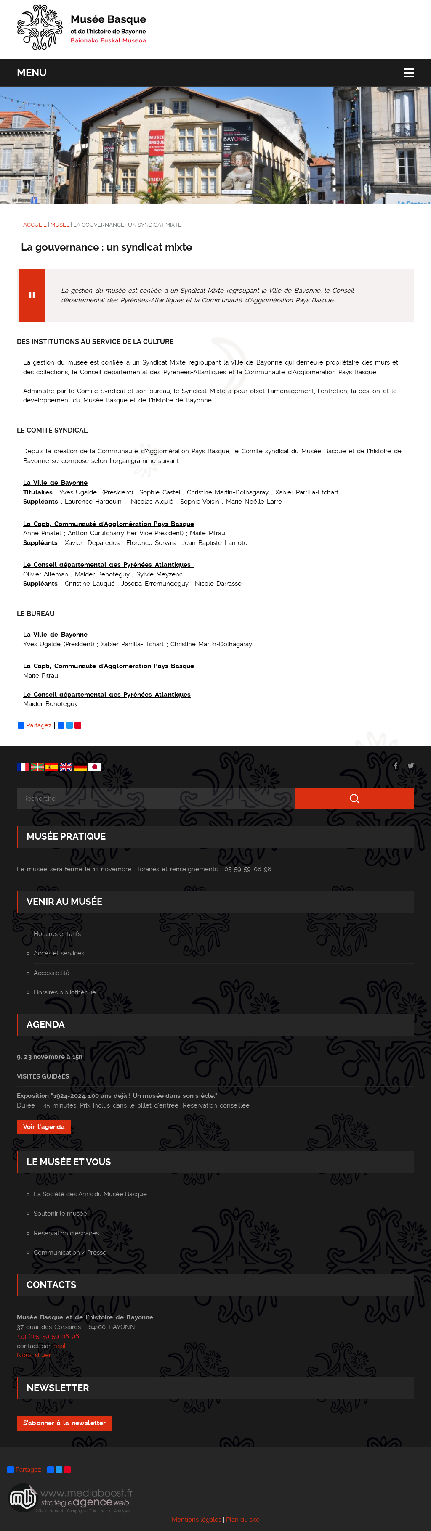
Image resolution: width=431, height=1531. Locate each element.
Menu (32, 73)
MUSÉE (60, 225)
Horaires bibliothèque (65, 992)
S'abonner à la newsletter (64, 1423)
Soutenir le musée (60, 1213)
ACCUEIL (35, 225)
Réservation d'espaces (66, 1233)
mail (59, 1346)
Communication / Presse (70, 1252)
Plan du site (243, 1519)
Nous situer (34, 1355)
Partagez (34, 725)
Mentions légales (196, 1519)
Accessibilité (51, 973)
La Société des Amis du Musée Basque (90, 1194)
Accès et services (59, 953)
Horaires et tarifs (57, 934)
